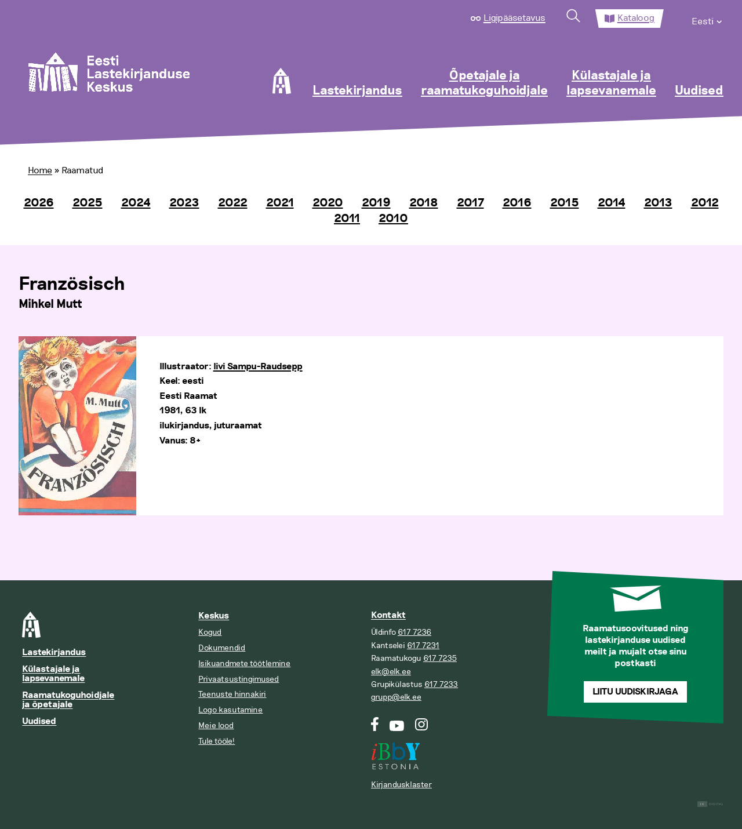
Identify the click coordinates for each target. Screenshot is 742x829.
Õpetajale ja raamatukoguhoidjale (484, 83)
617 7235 (440, 658)
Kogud (209, 632)
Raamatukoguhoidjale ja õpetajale (68, 700)
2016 (517, 202)
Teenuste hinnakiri (232, 694)
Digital (710, 804)
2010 (393, 218)
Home (40, 170)
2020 (327, 202)
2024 (136, 202)
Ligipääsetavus (514, 18)
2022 (233, 202)
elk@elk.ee (391, 672)
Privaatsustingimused (238, 679)
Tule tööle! (216, 741)
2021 (280, 202)
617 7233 (441, 684)
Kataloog (635, 18)
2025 (87, 202)
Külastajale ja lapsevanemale (611, 83)
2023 (184, 202)
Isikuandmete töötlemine (244, 663)
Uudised (699, 91)
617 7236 (414, 632)
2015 (564, 202)
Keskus (213, 616)
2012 (705, 202)
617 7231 (423, 645)
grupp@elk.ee (396, 697)
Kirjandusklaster (401, 785)
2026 (39, 202)
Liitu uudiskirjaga (635, 692)
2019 (376, 202)
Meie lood (216, 725)
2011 (347, 218)
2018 (423, 202)
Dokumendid (221, 648)
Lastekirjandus (357, 91)
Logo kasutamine (230, 710)
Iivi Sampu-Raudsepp (258, 367)
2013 (658, 202)
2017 (470, 202)
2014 (611, 202)
